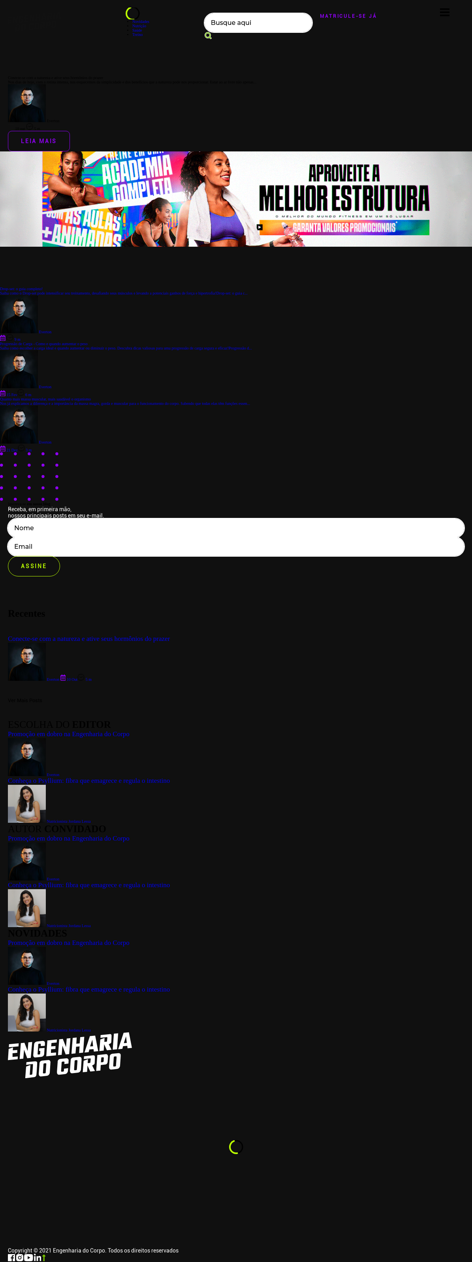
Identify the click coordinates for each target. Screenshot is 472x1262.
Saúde (137, 30)
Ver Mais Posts (25, 700)
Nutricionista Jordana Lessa (49, 1030)
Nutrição (139, 26)
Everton (33, 983)
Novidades (140, 21)
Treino (137, 34)
